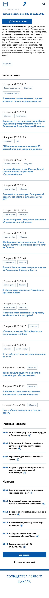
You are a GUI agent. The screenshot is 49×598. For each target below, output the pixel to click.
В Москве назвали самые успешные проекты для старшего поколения (21, 393)
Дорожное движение (12, 88)
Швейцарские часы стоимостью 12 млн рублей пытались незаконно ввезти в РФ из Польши (24, 245)
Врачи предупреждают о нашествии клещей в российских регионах (22, 374)
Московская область (11, 93)
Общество (7, 64)
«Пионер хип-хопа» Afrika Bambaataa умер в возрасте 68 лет (22, 332)
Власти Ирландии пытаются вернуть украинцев (26, 491)
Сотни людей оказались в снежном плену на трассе (27, 502)
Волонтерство (9, 262)
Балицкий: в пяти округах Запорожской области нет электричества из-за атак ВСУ (23, 197)
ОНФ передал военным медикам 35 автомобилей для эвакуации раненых (22, 147)
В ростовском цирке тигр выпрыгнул (26, 524)
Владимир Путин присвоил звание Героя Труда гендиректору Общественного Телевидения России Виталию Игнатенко (24, 123)
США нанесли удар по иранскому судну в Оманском (27, 434)
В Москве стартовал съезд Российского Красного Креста (23, 291)
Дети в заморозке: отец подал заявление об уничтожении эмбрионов (24, 221)
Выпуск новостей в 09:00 (20, 545)
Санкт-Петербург (22, 349)
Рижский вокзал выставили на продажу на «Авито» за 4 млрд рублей (23, 314)
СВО (17, 141)
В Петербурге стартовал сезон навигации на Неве (24, 355)
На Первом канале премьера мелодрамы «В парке (24, 535)
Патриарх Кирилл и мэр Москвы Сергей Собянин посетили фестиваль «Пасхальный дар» (23, 171)
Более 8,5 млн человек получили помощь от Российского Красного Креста (24, 268)
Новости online (9, 189)
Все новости (24, 555)
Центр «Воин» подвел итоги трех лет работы (22, 411)
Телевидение (21, 116)
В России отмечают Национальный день (27, 513)
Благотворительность (12, 164)
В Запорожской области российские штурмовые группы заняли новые (26, 446)
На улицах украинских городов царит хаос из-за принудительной (26, 470)
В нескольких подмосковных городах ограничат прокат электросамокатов (22, 99)
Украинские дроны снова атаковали (26, 458)
